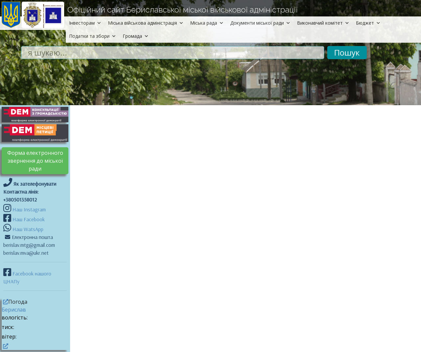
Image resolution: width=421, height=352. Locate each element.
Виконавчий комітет (323, 23)
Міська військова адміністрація (146, 23)
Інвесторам (85, 23)
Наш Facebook (28, 219)
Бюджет (368, 23)
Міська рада (207, 23)
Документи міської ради (260, 23)
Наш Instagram (29, 209)
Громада (136, 36)
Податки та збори (92, 36)
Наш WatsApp (27, 229)
